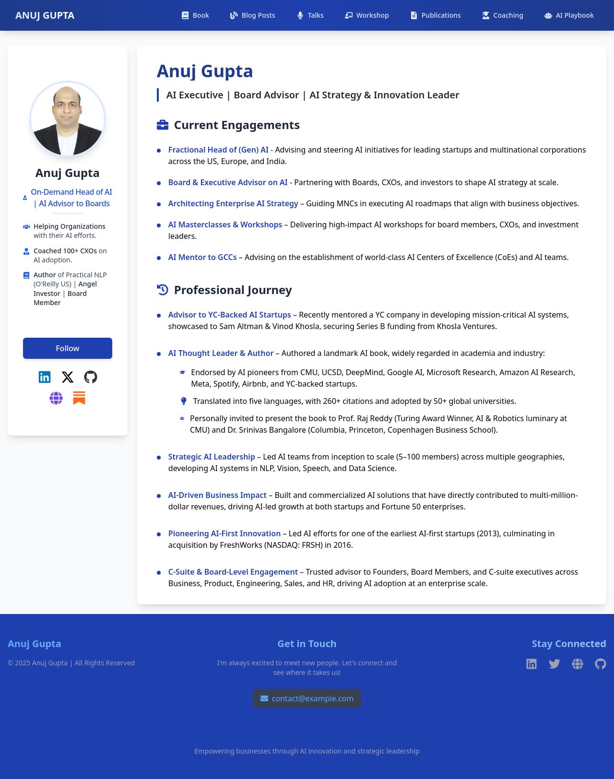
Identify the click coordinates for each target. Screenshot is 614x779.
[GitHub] (90, 377)
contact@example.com (307, 698)
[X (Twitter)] (67, 377)
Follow (67, 348)
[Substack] (79, 398)
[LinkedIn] (44, 377)
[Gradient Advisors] (56, 398)
